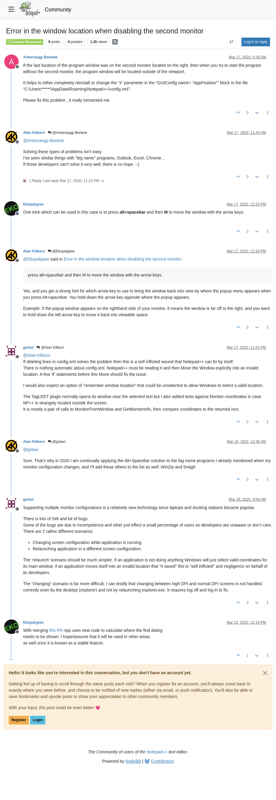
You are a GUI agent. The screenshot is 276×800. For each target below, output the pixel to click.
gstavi (28, 347)
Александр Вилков (40, 57)
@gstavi (56, 442)
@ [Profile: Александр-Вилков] (43, 140)
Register (18, 720)
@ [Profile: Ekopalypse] (36, 259)
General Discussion (25, 42)
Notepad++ (157, 751)
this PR (55, 630)
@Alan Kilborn (50, 347)
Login (38, 720)
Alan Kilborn (34, 133)
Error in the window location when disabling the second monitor (122, 259)
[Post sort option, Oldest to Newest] (232, 42)
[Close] (265, 673)
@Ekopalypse (61, 251)
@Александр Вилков (67, 133)
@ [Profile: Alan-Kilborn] (36, 355)
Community (58, 10)
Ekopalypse (33, 204)
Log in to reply (255, 42)
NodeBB (133, 761)
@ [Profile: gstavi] (30, 449)
